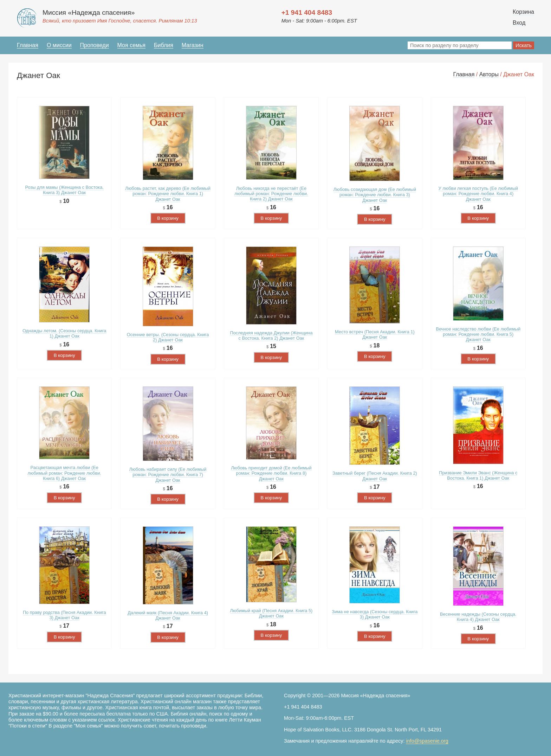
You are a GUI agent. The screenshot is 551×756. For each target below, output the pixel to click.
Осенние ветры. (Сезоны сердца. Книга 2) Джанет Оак (168, 337)
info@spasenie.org (427, 741)
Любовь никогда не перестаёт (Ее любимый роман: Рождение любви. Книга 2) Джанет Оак (271, 194)
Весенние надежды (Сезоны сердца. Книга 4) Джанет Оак (478, 616)
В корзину (168, 218)
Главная (27, 45)
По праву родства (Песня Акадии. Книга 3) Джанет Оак (64, 615)
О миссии (59, 45)
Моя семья (131, 45)
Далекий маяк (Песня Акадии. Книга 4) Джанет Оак (168, 615)
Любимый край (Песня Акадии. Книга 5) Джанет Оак (271, 613)
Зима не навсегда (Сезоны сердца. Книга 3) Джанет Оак (374, 614)
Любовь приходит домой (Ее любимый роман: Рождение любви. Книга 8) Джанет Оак (271, 473)
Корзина (523, 12)
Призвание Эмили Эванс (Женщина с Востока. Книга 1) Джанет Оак (478, 475)
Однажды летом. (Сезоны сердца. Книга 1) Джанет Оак (64, 333)
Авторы (489, 74)
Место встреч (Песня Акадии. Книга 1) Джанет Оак (375, 334)
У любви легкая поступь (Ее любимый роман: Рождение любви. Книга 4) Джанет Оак (478, 194)
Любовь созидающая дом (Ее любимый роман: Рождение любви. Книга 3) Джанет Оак (374, 195)
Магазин (192, 45)
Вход (519, 23)
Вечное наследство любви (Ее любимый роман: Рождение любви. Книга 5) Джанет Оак (478, 334)
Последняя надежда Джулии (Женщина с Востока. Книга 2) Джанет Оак (271, 335)
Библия (163, 45)
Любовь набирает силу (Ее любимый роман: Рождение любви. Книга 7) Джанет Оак (168, 475)
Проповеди (94, 45)
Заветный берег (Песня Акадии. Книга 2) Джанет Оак (374, 475)
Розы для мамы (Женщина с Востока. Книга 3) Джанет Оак (64, 190)
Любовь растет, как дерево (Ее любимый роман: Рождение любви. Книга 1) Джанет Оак (167, 194)
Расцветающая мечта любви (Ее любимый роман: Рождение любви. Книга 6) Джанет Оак (64, 473)
